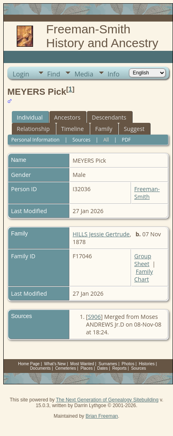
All (106, 139)
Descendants (109, 117)
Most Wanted (82, 364)
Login (21, 74)
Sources (81, 139)
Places (86, 368)
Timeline (72, 129)
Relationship (33, 129)
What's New (55, 364)
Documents (40, 368)
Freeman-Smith (147, 193)
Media (83, 74)
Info (114, 74)
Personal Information (35, 139)
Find (53, 74)
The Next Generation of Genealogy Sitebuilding (107, 400)
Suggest (134, 129)
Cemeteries (65, 368)
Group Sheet (142, 260)
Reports (119, 368)
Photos (128, 364)
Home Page (29, 364)
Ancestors (67, 117)
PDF (126, 139)
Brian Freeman (102, 416)
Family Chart (143, 275)
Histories (147, 364)
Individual (30, 117)
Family (103, 129)
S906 (94, 316)
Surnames (108, 364)
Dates (102, 368)
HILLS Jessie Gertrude (101, 234)
